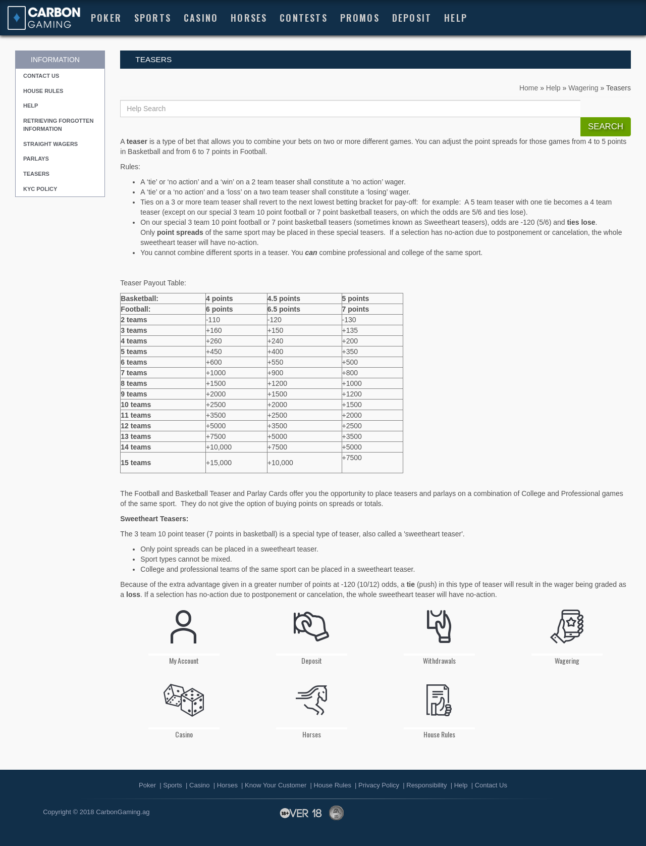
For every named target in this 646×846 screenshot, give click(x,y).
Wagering (583, 88)
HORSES (249, 17)
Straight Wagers (50, 144)
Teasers (36, 174)
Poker (106, 17)
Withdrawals (439, 633)
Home (528, 88)
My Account (184, 633)
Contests (303, 17)
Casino (201, 17)
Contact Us (41, 76)
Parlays (36, 159)
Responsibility (426, 785)
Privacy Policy (378, 785)
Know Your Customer (275, 785)
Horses (311, 706)
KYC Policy (40, 189)
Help (455, 17)
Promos (360, 17)
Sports (152, 17)
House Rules (43, 91)
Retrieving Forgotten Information (58, 125)
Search (605, 126)
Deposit (412, 17)
